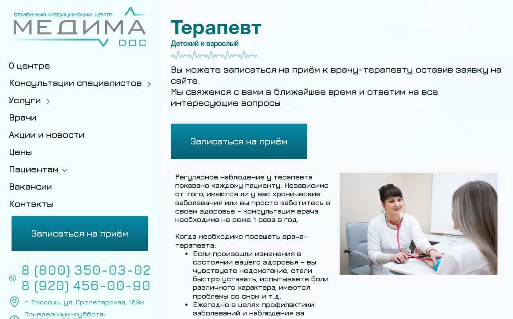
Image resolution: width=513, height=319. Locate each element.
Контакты (31, 203)
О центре (29, 65)
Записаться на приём (79, 233)
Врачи (22, 117)
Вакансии (30, 186)
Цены (20, 152)
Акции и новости (46, 134)
